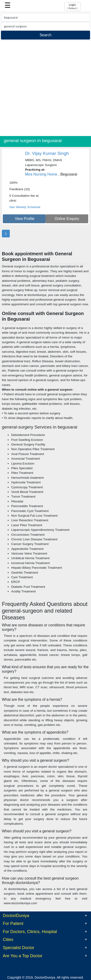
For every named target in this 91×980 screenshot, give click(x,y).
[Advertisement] (45, 88)
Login (72, 6)
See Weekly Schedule (24, 207)
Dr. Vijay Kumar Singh (47, 153)
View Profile (24, 219)
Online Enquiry (67, 219)
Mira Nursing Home (41, 174)
